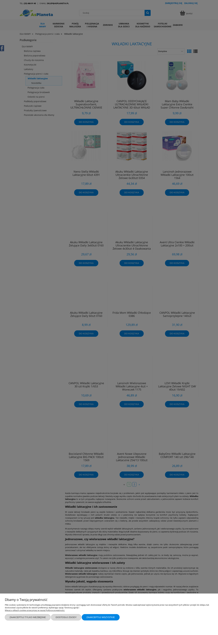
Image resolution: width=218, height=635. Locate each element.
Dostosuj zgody (66, 617)
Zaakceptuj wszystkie (100, 617)
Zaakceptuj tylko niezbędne (28, 617)
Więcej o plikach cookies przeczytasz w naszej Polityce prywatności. (35, 610)
